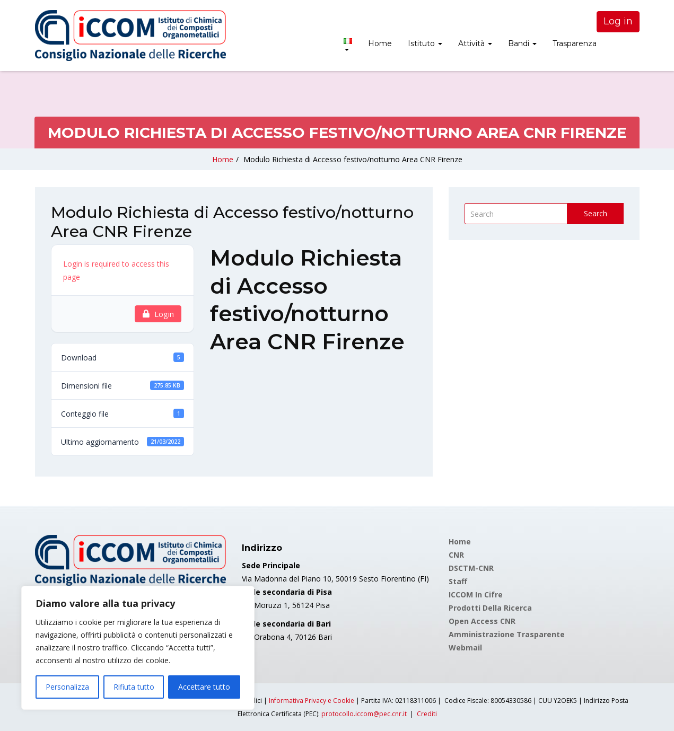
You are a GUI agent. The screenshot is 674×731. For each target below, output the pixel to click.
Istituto (425, 43)
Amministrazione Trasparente (507, 634)
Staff (458, 581)
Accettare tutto (204, 687)
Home (380, 43)
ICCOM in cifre (476, 594)
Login (158, 314)
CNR (456, 555)
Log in (618, 21)
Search (595, 213)
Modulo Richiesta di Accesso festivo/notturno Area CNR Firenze (352, 159)
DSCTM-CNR (471, 568)
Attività (475, 43)
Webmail (465, 647)
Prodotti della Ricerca (490, 608)
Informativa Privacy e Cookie (311, 700)
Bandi (522, 43)
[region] (138, 648)
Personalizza (67, 687)
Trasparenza (575, 43)
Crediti (427, 713)
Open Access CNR (482, 621)
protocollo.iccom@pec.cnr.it (364, 713)
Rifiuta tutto (133, 687)
